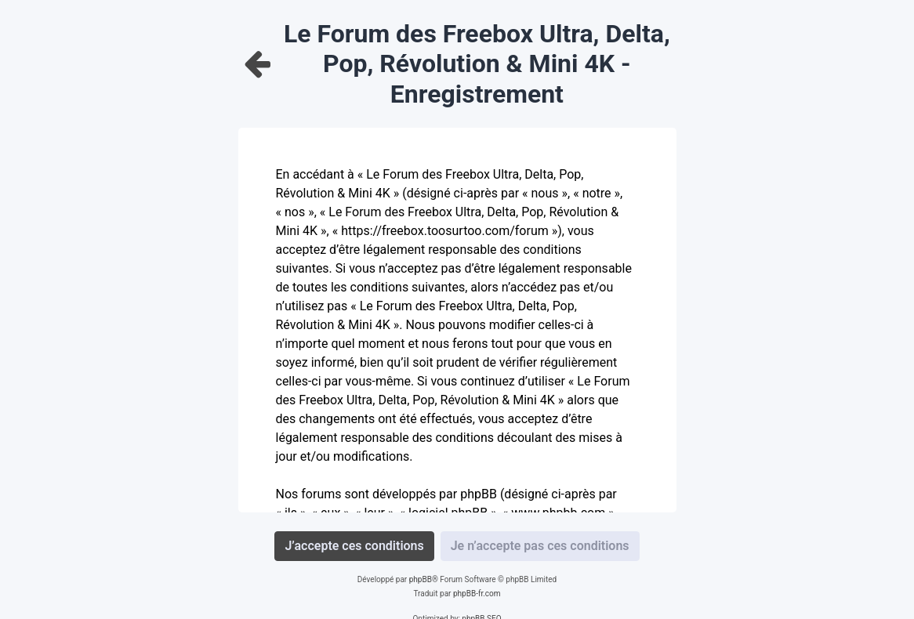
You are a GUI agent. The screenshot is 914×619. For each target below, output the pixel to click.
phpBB (420, 579)
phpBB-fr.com (477, 593)
